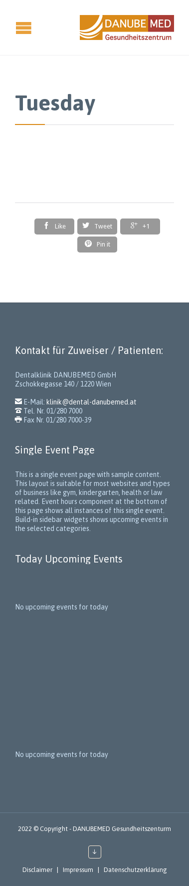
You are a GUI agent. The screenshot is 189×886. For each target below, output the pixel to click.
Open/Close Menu (8, 27)
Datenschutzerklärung (135, 870)
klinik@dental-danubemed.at (91, 402)
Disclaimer (37, 870)
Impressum (78, 870)
